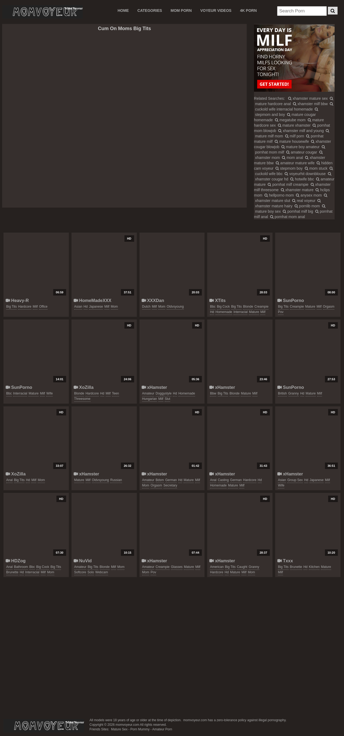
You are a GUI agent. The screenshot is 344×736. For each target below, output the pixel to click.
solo (91, 572)
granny (293, 393)
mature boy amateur (300, 147)
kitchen (314, 567)
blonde (248, 306)
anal (9, 480)
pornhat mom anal (287, 217)
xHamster (154, 387)
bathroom (21, 567)
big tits (11, 306)
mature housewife (292, 141)
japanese (96, 306)
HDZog (16, 560)
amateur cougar (301, 152)
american (217, 567)
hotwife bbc (302, 179)
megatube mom (290, 120)
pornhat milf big (298, 211)
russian (116, 480)
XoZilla (84, 387)
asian (78, 306)
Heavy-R (17, 300)
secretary (170, 485)
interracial (241, 312)
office (43, 306)
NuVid (83, 560)
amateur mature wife (295, 163)
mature (254, 312)
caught (242, 567)
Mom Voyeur (42, 12)
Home (123, 10)
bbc (213, 306)
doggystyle (163, 393)
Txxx (285, 560)
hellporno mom (279, 195)
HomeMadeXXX (93, 300)
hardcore (24, 306)
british (282, 393)
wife (49, 393)
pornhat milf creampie (288, 184)
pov (281, 312)
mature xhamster (294, 125)
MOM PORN (181, 10)
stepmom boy (289, 168)
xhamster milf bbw (310, 104)
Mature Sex (119, 729)
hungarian (149, 399)
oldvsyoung (175, 306)
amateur (148, 393)
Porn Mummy (139, 729)
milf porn (294, 136)
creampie (261, 306)
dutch (146, 306)
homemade (224, 312)
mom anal (292, 157)
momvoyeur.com (43, 726)
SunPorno (290, 300)
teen (115, 393)
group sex (295, 480)
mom (114, 306)
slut (167, 399)
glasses (176, 567)
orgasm (329, 306)
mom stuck (316, 168)
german (171, 480)
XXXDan (153, 300)
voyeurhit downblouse (305, 174)
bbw (213, 393)
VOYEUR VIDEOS (215, 10)
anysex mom (309, 195)
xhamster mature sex (308, 98)
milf (35, 306)
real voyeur (303, 200)
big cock (223, 306)
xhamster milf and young (301, 131)
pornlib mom (307, 206)
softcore (80, 572)
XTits (217, 300)
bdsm (160, 480)
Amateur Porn (162, 729)
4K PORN (248, 10)
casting (223, 480)
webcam (101, 572)
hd (86, 306)
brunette (12, 572)
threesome (82, 399)
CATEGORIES (149, 10)
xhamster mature (297, 190)
